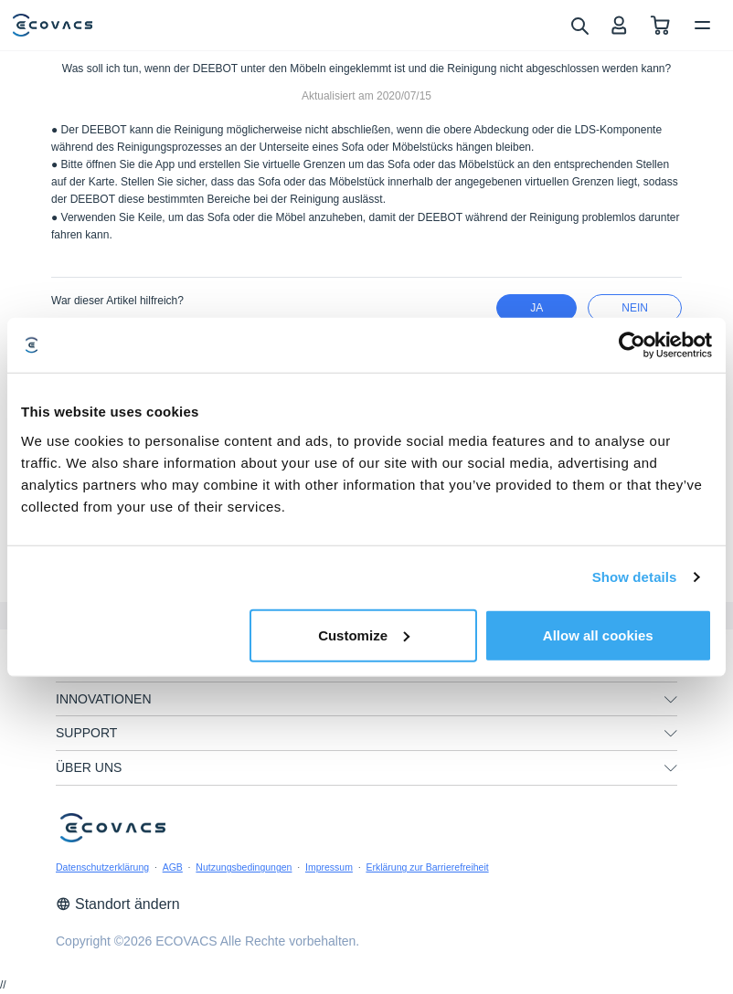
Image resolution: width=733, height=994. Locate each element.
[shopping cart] (660, 25)
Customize (363, 634)
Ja (536, 307)
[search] (579, 24)
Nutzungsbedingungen (244, 867)
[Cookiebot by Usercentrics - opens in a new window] (632, 345)
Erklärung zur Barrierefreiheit (427, 867)
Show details (634, 577)
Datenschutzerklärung (102, 867)
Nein (634, 307)
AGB (173, 867)
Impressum (329, 867)
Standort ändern (118, 904)
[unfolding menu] (671, 699)
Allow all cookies (598, 634)
